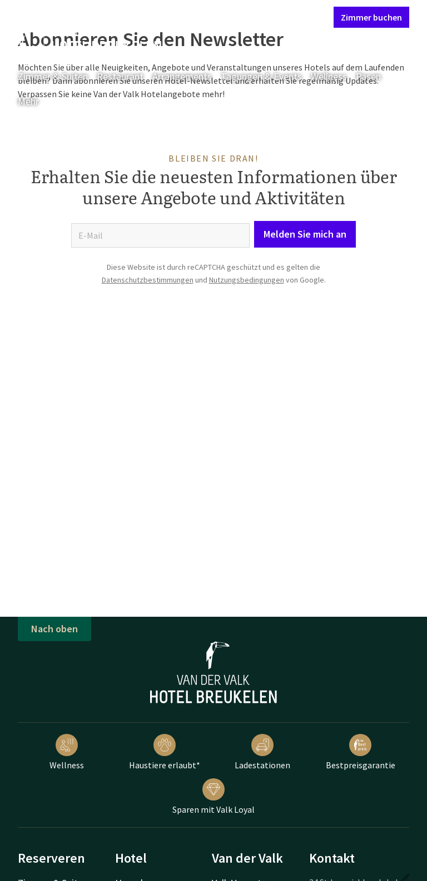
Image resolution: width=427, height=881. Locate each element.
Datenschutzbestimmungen (147, 280)
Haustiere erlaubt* (164, 752)
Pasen (368, 76)
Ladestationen (262, 752)
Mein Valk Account (257, 16)
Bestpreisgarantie (360, 752)
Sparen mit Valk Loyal (213, 796)
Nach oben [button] (54, 628)
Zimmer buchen (371, 17)
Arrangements (182, 76)
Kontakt (198, 16)
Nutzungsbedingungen (246, 280)
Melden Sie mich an (305, 234)
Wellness (329, 76)
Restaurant (120, 76)
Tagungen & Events (261, 76)
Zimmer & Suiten (53, 76)
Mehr (36, 101)
